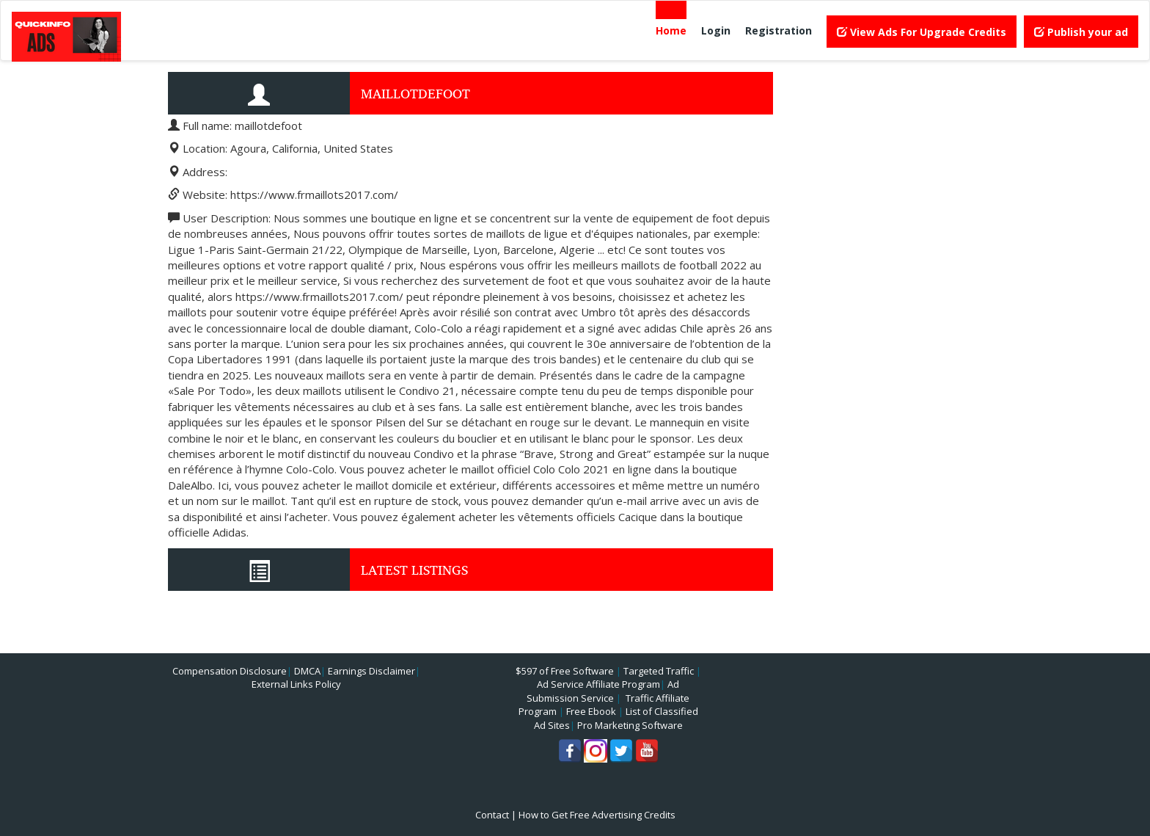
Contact (492, 814)
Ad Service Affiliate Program (598, 684)
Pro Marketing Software (630, 725)
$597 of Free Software (565, 670)
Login (715, 30)
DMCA (307, 670)
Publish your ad (1081, 32)
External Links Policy (296, 684)
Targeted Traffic (658, 670)
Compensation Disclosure (229, 670)
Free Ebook (591, 711)
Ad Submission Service (603, 691)
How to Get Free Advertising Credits (597, 814)
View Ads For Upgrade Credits (921, 32)
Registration (778, 30)
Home (671, 30)
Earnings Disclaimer (371, 670)
